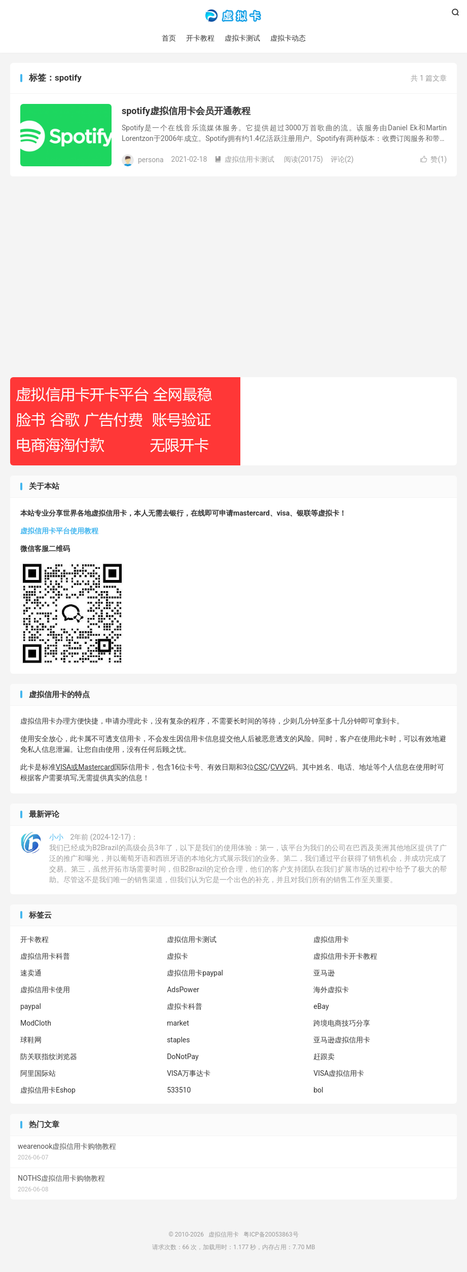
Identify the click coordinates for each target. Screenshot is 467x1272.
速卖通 (31, 973)
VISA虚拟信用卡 (338, 1073)
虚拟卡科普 (184, 1006)
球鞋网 (31, 1040)
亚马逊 (324, 973)
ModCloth (35, 1023)
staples (178, 1040)
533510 (179, 1090)
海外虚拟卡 (331, 990)
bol (318, 1090)
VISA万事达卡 (188, 1073)
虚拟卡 (177, 956)
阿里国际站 (38, 1073)
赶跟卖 (324, 1056)
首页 (169, 38)
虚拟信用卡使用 (45, 990)
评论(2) (342, 159)
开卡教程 (200, 38)
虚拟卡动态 (288, 38)
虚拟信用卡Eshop (48, 1090)
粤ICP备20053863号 (271, 1234)
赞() (433, 159)
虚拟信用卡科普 (45, 956)
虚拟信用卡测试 (244, 159)
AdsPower (183, 990)
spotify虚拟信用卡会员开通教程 (186, 110)
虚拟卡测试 (242, 38)
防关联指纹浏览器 (48, 1056)
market (178, 1023)
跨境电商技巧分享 (341, 1023)
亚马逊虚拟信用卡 (341, 1040)
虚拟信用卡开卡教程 (345, 956)
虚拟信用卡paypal (195, 973)
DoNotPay (183, 1056)
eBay (321, 1006)
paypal (30, 1006)
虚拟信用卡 (233, 16)
